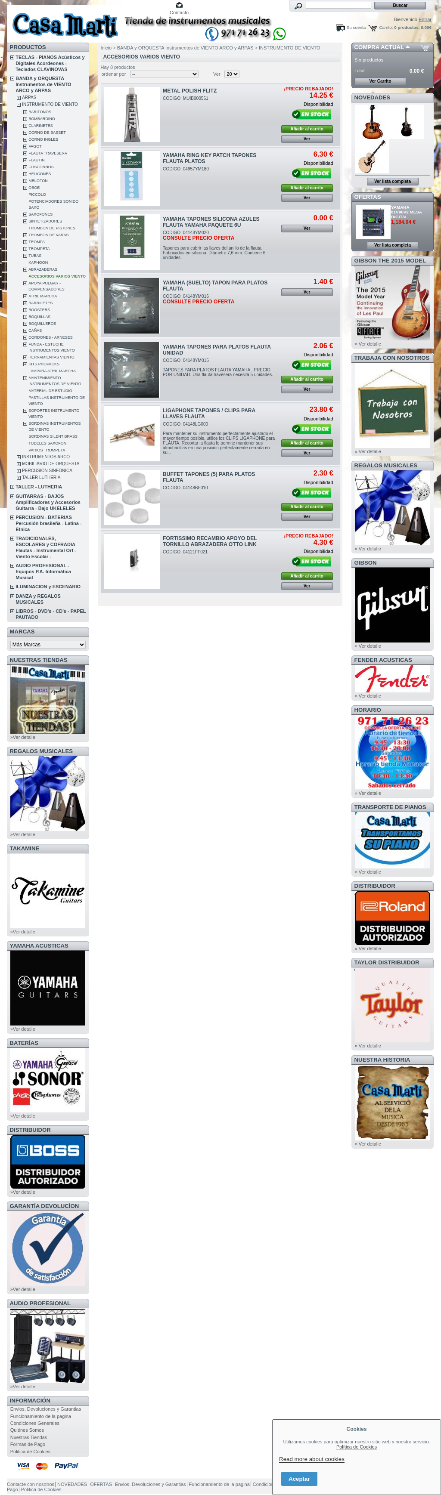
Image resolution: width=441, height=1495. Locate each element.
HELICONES (39, 174)
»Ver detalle (22, 737)
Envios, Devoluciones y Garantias (45, 1409)
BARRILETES (40, 303)
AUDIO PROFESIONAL (40, 1303)
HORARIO (367, 710)
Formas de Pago (27, 1444)
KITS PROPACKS (43, 364)
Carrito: (386, 27)
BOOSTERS (39, 310)
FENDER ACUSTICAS (383, 660)
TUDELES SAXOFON (47, 443)
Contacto (179, 12)
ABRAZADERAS (42, 269)
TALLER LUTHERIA (41, 477)
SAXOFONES (40, 214)
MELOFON (38, 181)
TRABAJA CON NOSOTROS (392, 358)
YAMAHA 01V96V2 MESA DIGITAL (406, 212)
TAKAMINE (25, 848)
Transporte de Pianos (390, 807)
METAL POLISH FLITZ (190, 91)
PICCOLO (37, 194)
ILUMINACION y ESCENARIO (48, 586)
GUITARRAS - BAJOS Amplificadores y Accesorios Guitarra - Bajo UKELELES (48, 502)
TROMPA (36, 242)
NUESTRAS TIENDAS (39, 660)
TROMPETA (39, 249)
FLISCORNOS (41, 167)
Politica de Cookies (30, 1451)
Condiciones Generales (34, 1423)
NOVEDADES (372, 97)
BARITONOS (39, 112)
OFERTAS (367, 197)
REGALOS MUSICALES (41, 751)
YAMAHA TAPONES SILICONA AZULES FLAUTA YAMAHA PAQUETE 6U (211, 222)
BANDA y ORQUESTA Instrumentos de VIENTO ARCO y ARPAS (43, 84)
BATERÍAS (24, 1043)
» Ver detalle (368, 343)
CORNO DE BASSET (47, 132)
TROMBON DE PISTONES (51, 228)
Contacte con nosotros (30, 1484)
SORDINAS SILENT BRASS (53, 436)
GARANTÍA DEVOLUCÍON (44, 1206)
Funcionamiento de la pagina (40, 1416)
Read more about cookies (312, 1459)
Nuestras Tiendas (28, 1437)
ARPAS (29, 97)
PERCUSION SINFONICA (47, 470)
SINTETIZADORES (45, 221)
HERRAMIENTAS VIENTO (51, 357)
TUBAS (34, 255)
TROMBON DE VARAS (48, 235)
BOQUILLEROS (42, 323)
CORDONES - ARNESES (50, 337)
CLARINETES (40, 126)
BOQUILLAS (39, 317)
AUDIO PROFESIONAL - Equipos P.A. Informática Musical (43, 571)
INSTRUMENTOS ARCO (46, 456)
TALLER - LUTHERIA (39, 486)
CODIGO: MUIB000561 (185, 98)
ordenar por (114, 74)
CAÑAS (35, 330)
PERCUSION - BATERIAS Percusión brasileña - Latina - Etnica (48, 523)
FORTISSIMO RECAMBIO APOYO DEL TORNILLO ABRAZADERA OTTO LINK (210, 541)
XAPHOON (38, 262)
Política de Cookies (356, 1446)
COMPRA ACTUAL (379, 47)
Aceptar (299, 1479)
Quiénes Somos (27, 1430)
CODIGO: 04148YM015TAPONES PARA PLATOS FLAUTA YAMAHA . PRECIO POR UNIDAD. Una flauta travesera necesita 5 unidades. (218, 367)
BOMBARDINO (41, 119)
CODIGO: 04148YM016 (198, 299)
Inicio (106, 47)
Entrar (425, 19)
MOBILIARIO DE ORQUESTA (50, 463)
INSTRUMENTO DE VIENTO (50, 104)
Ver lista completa (392, 181)
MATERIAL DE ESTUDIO (50, 391)
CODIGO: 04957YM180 (186, 169)
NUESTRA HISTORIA (382, 1059)
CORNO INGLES (43, 139)
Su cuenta (356, 27)
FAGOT (35, 146)
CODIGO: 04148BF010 (185, 487)
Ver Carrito (380, 81)
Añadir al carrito (306, 129)
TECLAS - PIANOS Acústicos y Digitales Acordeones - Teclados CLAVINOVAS (50, 63)
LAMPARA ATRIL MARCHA (52, 371)
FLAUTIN (36, 160)
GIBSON (365, 562)
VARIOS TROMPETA (46, 450)
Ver (216, 74)
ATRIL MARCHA (42, 296)
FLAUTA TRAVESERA (47, 153)
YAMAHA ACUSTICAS (39, 945)
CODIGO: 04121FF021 (185, 552)
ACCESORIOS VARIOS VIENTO (57, 276)
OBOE (34, 187)
